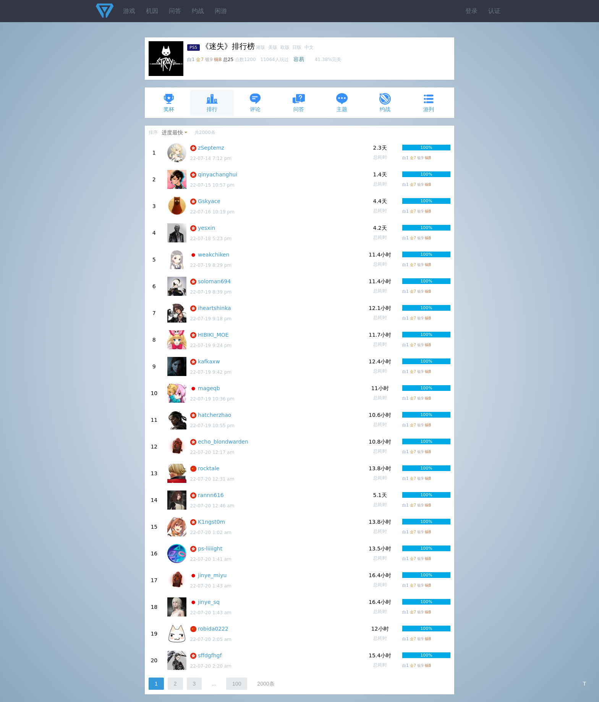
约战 (198, 11)
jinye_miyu (212, 575)
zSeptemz (211, 148)
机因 (152, 11)
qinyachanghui (217, 174)
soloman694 (214, 281)
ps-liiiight (210, 548)
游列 (429, 102)
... (214, 684)
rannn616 (211, 495)
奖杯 (169, 102)
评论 (255, 102)
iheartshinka (214, 308)
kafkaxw (209, 361)
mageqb (209, 388)
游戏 (129, 11)
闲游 (221, 11)
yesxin (206, 228)
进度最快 (172, 132)
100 (236, 684)
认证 (494, 11)
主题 (342, 102)
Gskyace (209, 201)
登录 (471, 11)
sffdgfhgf (210, 655)
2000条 (265, 684)
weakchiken (213, 255)
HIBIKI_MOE (213, 335)
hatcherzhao (214, 415)
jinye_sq (209, 602)
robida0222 (213, 629)
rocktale (208, 468)
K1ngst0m (211, 522)
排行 (212, 102)
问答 (175, 11)
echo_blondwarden (223, 442)
